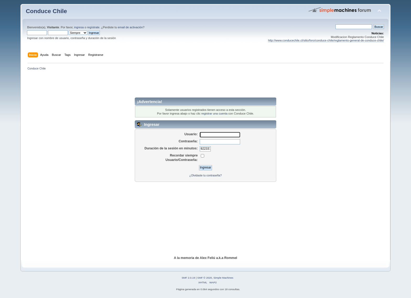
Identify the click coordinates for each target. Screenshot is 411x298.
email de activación (130, 27)
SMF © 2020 (204, 277)
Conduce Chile (46, 11)
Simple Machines (223, 277)
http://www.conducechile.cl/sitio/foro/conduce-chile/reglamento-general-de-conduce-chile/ (326, 40)
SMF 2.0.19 (188, 277)
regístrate (93, 27)
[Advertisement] (205, 85)
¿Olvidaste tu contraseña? (205, 175)
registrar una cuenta (214, 113)
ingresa (79, 27)
